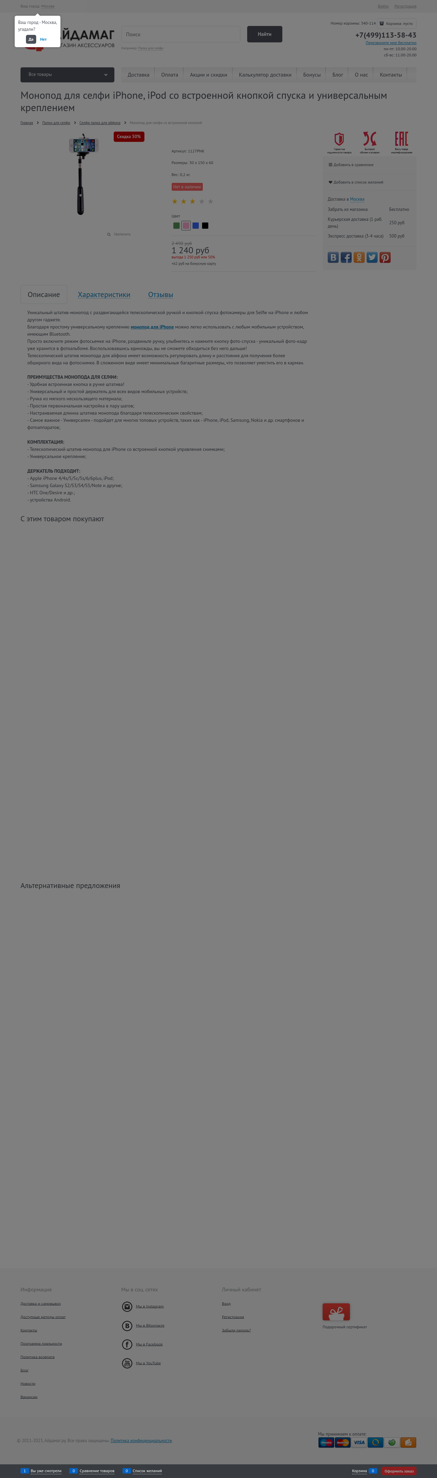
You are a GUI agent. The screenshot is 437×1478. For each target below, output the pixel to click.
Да (31, 39)
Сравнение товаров (97, 1471)
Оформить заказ (399, 1471)
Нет (43, 39)
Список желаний (147, 1471)
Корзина (359, 1471)
